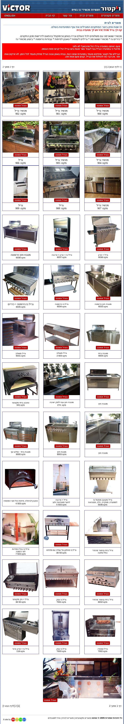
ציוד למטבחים (54, 718)
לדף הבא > (115, 67)
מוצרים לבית (68, 718)
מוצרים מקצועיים (83, 718)
